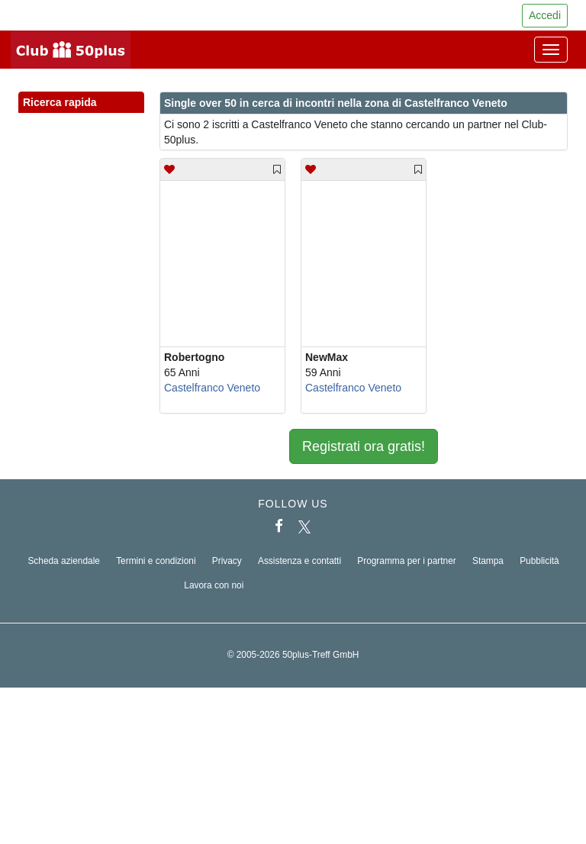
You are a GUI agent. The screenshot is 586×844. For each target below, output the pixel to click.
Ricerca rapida (81, 103)
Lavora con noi (213, 585)
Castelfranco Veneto (212, 388)
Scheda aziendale (63, 561)
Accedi (545, 15)
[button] (118, 119)
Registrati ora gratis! (363, 446)
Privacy (227, 561)
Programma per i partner (406, 561)
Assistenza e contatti (299, 561)
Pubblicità (539, 561)
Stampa (488, 561)
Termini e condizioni (155, 561)
